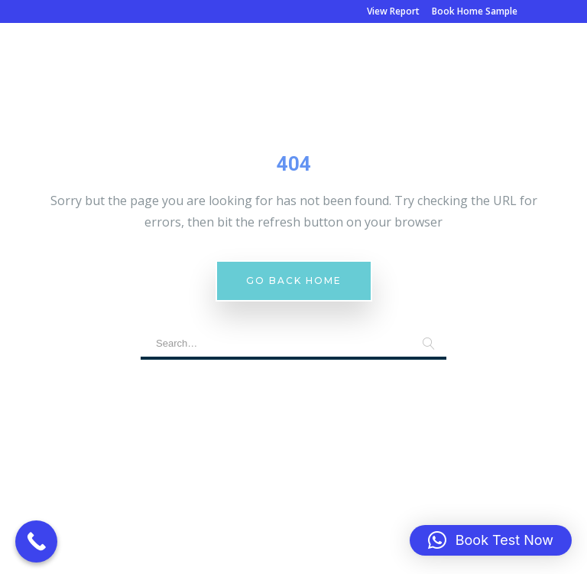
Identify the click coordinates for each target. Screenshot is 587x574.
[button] (491, 540)
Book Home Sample (474, 11)
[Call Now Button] (36, 541)
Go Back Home (294, 280)
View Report (393, 11)
